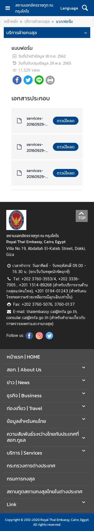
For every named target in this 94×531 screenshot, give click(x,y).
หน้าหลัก (11, 21)
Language (69, 8)
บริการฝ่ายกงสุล (37, 21)
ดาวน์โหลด (65, 121)
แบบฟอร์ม (64, 21)
